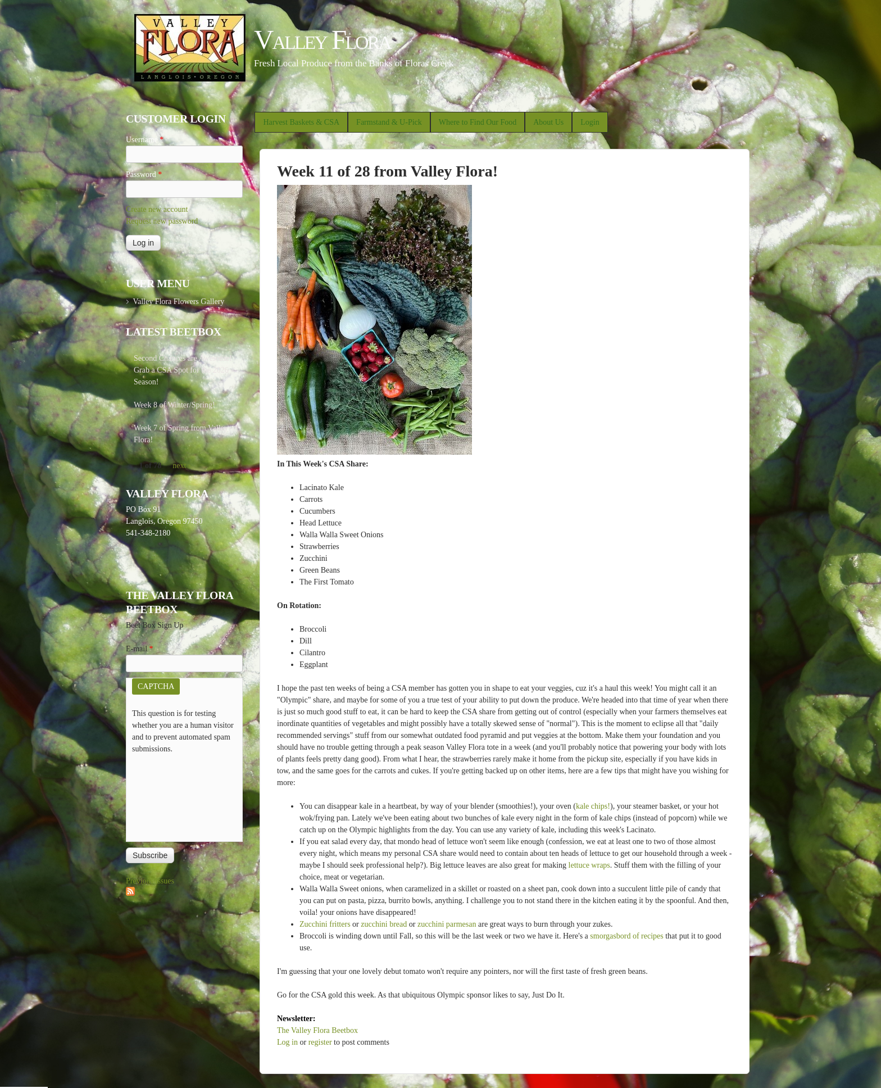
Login (589, 122)
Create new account (157, 209)
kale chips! (593, 806)
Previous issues (150, 881)
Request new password (162, 221)
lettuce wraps (589, 865)
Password (144, 174)
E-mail (139, 649)
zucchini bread (384, 924)
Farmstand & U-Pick (389, 122)
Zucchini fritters (325, 924)
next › (181, 465)
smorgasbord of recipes (626, 936)
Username (145, 139)
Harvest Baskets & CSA (301, 122)
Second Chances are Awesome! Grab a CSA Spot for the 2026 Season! (183, 370)
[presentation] (178, 795)
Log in (287, 1042)
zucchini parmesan (446, 924)
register (320, 1042)
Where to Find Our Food (477, 122)
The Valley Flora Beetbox (317, 1030)
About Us (548, 122)
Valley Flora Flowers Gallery (178, 301)
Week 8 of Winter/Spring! (174, 405)
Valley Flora (322, 39)
